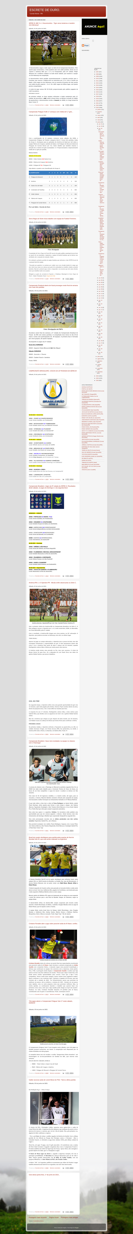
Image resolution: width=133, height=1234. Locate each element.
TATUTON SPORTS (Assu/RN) (90, 454)
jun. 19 (100, 315)
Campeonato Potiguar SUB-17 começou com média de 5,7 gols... (51, 112)
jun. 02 (101, 126)
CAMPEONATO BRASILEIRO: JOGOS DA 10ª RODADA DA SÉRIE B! (53, 371)
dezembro (100, 371)
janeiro (99, 109)
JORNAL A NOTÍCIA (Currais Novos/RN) (92, 444)
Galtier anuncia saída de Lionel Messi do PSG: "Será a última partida (52, 1080)
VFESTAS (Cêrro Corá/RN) (89, 469)
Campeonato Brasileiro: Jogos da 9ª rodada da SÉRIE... (101, 211)
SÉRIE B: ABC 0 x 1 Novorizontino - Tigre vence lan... (101, 270)
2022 (97, 105)
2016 (97, 92)
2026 (97, 380)
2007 (97, 71)
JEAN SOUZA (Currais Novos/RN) (90, 439)
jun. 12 (101, 295)
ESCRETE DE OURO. (45, 10)
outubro (99, 364)
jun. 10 (101, 291)
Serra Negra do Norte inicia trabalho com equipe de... (101, 246)
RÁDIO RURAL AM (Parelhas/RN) (90, 427)
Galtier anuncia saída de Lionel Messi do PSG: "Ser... (101, 145)
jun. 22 (100, 326)
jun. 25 (100, 337)
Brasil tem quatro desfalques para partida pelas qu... (101, 176)
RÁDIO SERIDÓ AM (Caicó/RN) (90, 429)
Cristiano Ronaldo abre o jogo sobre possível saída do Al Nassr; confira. (53, 923)
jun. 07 (101, 284)
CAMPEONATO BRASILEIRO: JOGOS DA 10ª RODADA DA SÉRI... (101, 224)
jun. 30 (100, 352)
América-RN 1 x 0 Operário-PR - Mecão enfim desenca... (101, 199)
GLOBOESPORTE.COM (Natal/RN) (91, 404)
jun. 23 (100, 330)
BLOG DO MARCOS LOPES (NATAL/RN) (92, 414)
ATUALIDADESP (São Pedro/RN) (90, 410)
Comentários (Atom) (38, 1221)
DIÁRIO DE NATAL (86, 460)
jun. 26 (101, 340)
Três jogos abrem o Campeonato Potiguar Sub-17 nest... (101, 155)
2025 (97, 378)
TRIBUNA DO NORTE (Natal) (89, 462)
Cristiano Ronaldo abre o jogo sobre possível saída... (101, 166)
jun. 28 (100, 345)
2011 (97, 80)
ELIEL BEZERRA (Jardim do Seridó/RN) (92, 456)
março (99, 115)
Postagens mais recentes (38, 1217)
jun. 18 (100, 312)
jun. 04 (101, 278)
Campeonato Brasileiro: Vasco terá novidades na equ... (101, 187)
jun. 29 (100, 348)
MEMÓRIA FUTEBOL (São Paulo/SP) (91, 421)
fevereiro (99, 111)
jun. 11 (101, 293)
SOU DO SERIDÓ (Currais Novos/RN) (91, 452)
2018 (97, 96)
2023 (97, 107)
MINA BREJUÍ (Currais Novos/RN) (90, 464)
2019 (97, 98)
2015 (97, 89)
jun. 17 (101, 309)
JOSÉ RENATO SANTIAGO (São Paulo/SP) (93, 419)
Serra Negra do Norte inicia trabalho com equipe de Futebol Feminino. (52, 219)
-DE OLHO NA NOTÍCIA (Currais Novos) (92, 412)
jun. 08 (101, 287)
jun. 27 (101, 343)
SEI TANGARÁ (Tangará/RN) (89, 394)
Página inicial (54, 1217)
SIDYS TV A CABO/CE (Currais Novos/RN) (93, 431)
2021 (97, 103)
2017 (97, 94)
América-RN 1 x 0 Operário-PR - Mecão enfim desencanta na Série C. (52, 583)
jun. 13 (101, 298)
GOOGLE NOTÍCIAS (87, 387)
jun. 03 (100, 128)
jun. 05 (101, 280)
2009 (97, 76)
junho (99, 122)
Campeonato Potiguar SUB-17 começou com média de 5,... (101, 258)
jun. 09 (101, 289)
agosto (99, 358)
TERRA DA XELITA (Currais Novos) (91, 450)
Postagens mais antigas (69, 1217)
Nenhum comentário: (55, 105)
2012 (97, 83)
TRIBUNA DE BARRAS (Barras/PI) (90, 399)
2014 (97, 87)
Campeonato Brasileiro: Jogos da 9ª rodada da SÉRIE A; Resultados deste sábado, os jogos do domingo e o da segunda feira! (52, 487)
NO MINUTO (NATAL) (87, 458)
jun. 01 (101, 124)
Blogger (77, 1227)
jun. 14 (100, 300)
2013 (97, 85)
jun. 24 (100, 333)
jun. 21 (100, 322)
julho (98, 356)
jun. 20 (100, 319)
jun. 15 (100, 303)
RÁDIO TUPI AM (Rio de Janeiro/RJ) (91, 417)
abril (98, 117)
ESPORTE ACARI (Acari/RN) (89, 416)
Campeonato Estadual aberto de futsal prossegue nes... (101, 235)
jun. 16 (101, 307)
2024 (97, 376)
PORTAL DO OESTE (87, 389)
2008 (97, 74)
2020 (97, 100)
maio (98, 119)
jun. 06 (101, 282)
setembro (99, 361)
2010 (97, 78)
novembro (100, 368)
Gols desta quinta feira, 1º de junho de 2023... (44, 1175)
